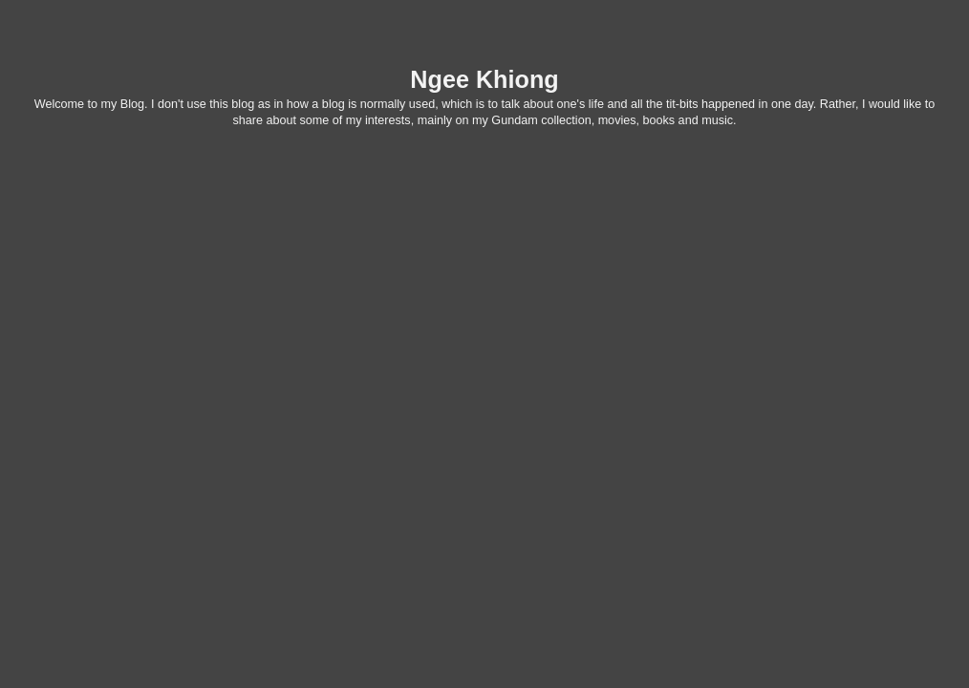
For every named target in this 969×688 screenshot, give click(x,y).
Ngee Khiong (484, 79)
